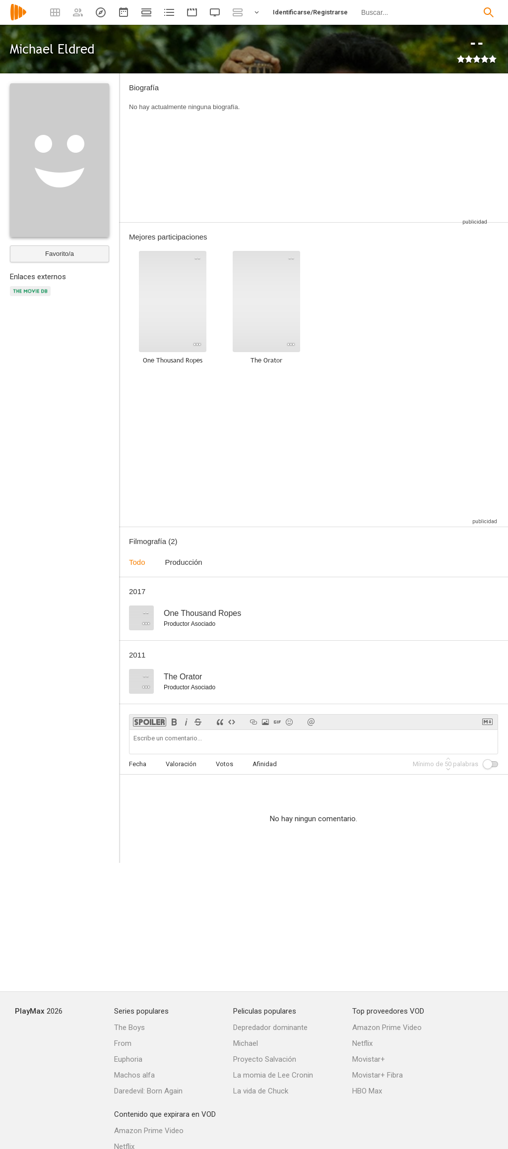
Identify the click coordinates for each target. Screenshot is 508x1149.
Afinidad (265, 764)
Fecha (137, 764)
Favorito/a (59, 253)
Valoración (181, 764)
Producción (183, 562)
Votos (224, 764)
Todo (137, 562)
